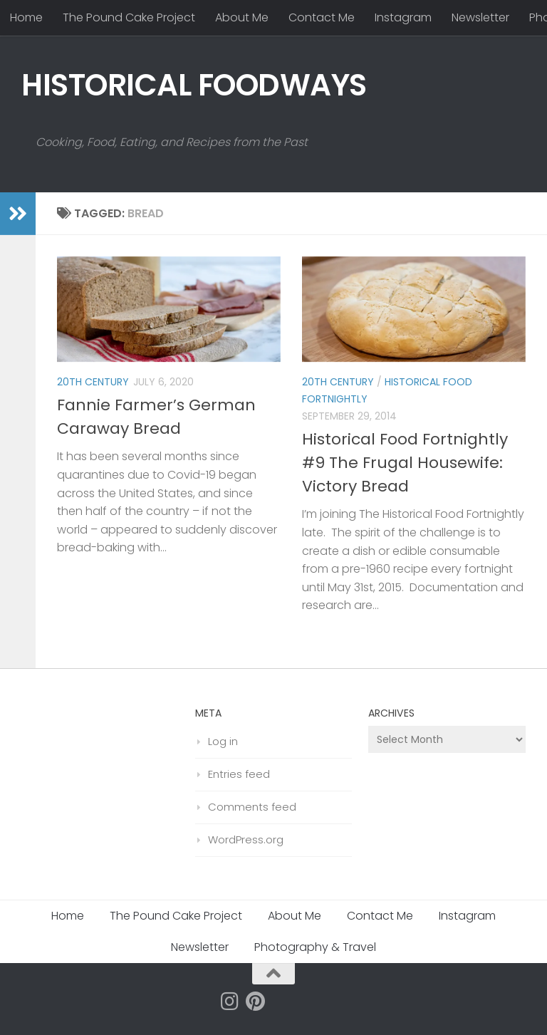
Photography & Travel (315, 947)
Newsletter (480, 17)
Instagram (403, 17)
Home (26, 17)
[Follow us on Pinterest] (256, 1001)
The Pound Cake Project (129, 17)
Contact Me (321, 17)
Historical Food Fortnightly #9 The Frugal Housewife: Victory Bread (405, 462)
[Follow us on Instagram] (230, 1001)
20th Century (93, 382)
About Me (242, 17)
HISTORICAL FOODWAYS (194, 85)
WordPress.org (245, 839)
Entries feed (239, 773)
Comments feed (252, 806)
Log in (223, 741)
